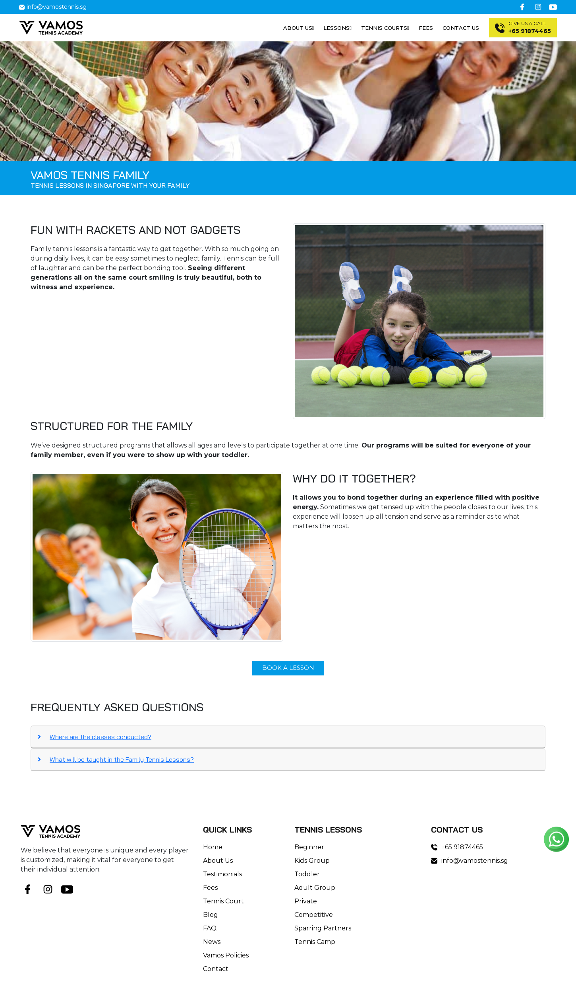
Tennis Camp (314, 942)
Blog (210, 914)
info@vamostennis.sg (53, 6)
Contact (215, 969)
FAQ (209, 928)
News (211, 942)
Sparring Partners (322, 928)
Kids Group (312, 860)
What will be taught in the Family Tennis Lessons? (122, 759)
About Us (218, 860)
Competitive (313, 914)
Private (305, 901)
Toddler (307, 874)
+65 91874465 (457, 847)
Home (212, 847)
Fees (426, 28)
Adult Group (314, 887)
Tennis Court (223, 901)
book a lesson (288, 667)
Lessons (337, 28)
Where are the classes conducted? (100, 737)
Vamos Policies (226, 955)
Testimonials (222, 874)
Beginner (309, 847)
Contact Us (461, 28)
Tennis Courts (385, 28)
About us (298, 28)
